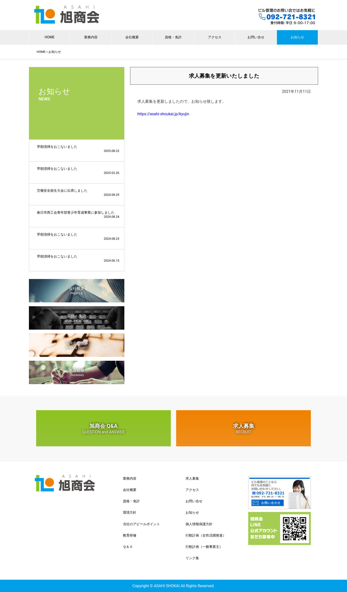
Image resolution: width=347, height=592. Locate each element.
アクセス (214, 37)
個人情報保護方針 (199, 524)
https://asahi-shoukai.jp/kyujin (163, 114)
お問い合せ (255, 37)
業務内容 (91, 37)
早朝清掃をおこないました (78, 149)
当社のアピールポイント (141, 524)
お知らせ (297, 37)
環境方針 (129, 512)
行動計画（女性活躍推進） (206, 535)
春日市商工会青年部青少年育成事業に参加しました (78, 214)
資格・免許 (173, 37)
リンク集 (192, 558)
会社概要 (132, 37)
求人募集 (243, 428)
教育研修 (76, 372)
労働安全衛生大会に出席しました (78, 193)
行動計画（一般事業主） (204, 547)
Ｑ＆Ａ (128, 547)
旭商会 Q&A (103, 428)
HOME (49, 37)
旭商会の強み (76, 345)
